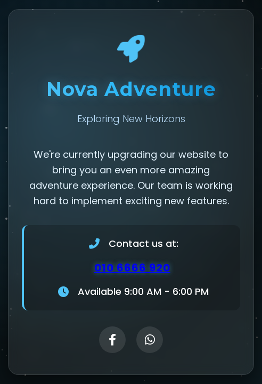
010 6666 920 (132, 268)
